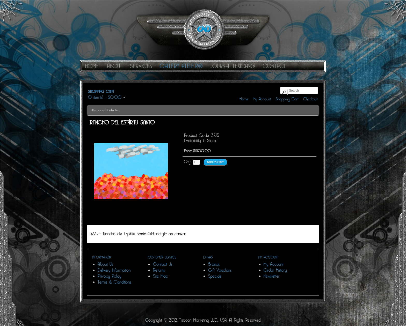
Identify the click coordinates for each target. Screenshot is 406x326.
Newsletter (272, 276)
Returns (159, 270)
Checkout (310, 99)
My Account (262, 99)
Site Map (160, 276)
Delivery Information (114, 270)
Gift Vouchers (219, 270)
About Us (105, 264)
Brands (214, 264)
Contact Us (162, 264)
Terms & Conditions (114, 282)
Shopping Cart (287, 99)
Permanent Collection (105, 110)
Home (244, 99)
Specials (214, 276)
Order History (275, 270)
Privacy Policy (109, 276)
